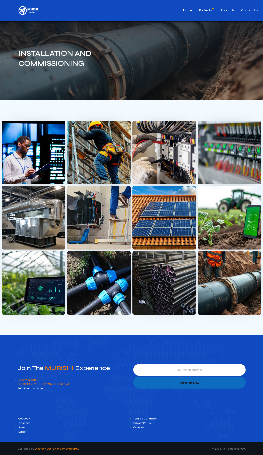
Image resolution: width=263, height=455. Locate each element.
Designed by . (48, 448)
